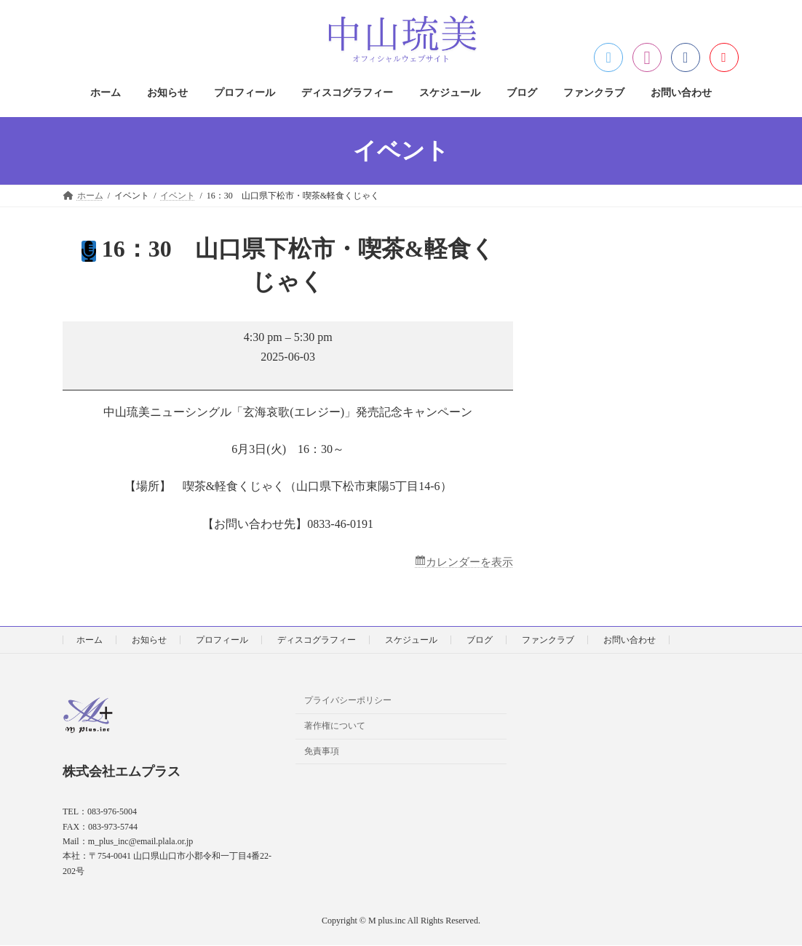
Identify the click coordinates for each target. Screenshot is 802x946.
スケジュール (411, 641)
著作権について (334, 726)
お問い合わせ (629, 641)
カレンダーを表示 (466, 562)
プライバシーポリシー (348, 701)
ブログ (479, 641)
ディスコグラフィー (316, 641)
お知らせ (149, 641)
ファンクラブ (548, 641)
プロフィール (222, 641)
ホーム (89, 641)
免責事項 (321, 752)
